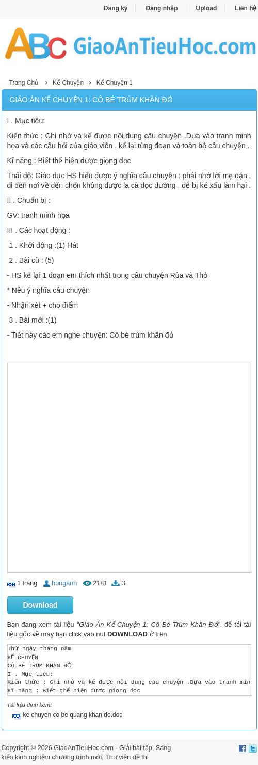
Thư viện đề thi (127, 757)
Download (40, 605)
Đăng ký (116, 8)
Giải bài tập (135, 748)
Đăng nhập (162, 8)
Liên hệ (245, 8)
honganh (64, 583)
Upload (206, 8)
